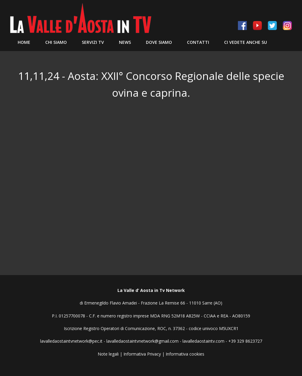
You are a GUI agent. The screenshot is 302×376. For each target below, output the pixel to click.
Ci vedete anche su (245, 42)
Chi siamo (56, 42)
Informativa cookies (185, 354)
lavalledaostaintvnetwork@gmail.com (142, 341)
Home (24, 42)
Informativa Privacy (142, 354)
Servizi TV (93, 42)
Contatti (198, 42)
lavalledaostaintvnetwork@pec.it (71, 341)
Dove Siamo (159, 42)
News (125, 42)
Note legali (108, 354)
